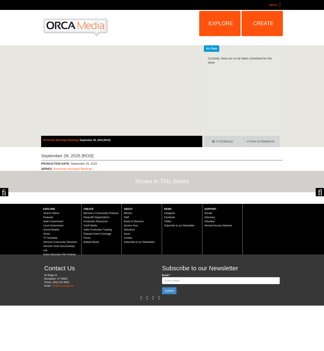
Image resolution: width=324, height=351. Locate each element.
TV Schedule (222, 141)
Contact (128, 283)
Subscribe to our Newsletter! (139, 287)
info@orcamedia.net (63, 331)
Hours (127, 279)
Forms (87, 283)
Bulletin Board (91, 287)
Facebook (169, 262)
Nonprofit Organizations (96, 262)
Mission (128, 258)
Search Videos (51, 258)
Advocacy (209, 262)
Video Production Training (97, 275)
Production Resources (95, 266)
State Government (53, 266)
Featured (48, 262)
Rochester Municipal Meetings (61, 140)
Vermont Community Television (60, 287)
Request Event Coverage (97, 279)
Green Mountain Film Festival (59, 299)
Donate (208, 258)
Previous (4, 215)
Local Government (53, 270)
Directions (129, 275)
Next (320, 215)
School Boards (51, 275)
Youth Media (90, 270)
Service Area (131, 270)
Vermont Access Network (218, 270)
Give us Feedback (261, 141)
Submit (169, 336)
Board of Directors (134, 266)
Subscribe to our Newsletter (179, 270)
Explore (220, 23)
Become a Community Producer (101, 258)
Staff (126, 262)
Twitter (167, 266)
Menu (273, 5)
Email (166, 320)
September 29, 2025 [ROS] (95, 140)
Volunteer (209, 266)
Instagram (169, 258)
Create (263, 23)
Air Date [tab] (236, 48)
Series (46, 279)
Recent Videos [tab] (216, 48)
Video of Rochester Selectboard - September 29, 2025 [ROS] (121, 90)
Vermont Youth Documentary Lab (59, 293)
